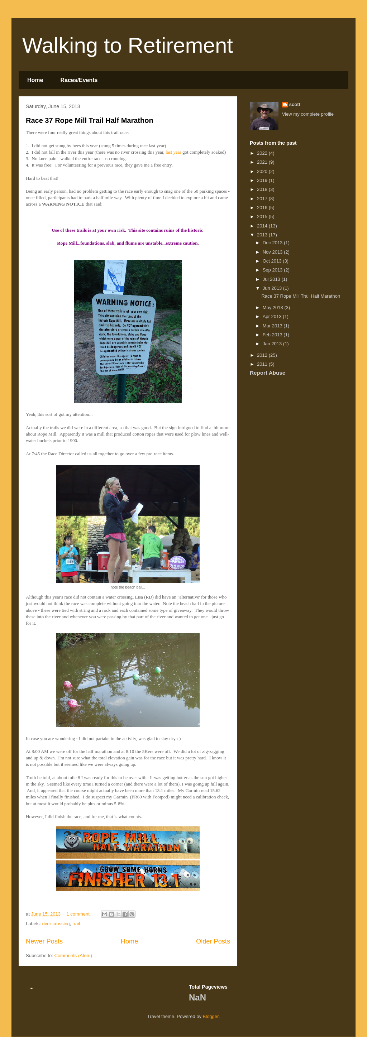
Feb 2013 (273, 334)
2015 (263, 216)
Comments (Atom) (73, 955)
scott (294, 104)
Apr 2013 (273, 316)
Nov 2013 (273, 252)
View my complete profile (308, 114)
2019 (263, 180)
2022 (263, 153)
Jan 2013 (273, 343)
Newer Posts (44, 941)
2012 (263, 355)
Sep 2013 (273, 270)
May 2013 (274, 307)
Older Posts (213, 941)
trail (76, 923)
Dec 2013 (273, 242)
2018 (263, 189)
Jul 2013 (272, 279)
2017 (263, 198)
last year (173, 152)
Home (35, 80)
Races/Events (78, 80)
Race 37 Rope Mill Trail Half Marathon (89, 120)
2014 (263, 226)
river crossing (56, 923)
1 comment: (79, 914)
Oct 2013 (273, 261)
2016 (263, 207)
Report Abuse (267, 373)
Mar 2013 (273, 325)
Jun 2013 (273, 288)
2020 (263, 171)
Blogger (211, 1016)
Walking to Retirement (127, 45)
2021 (263, 162)
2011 (263, 364)
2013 (263, 234)
